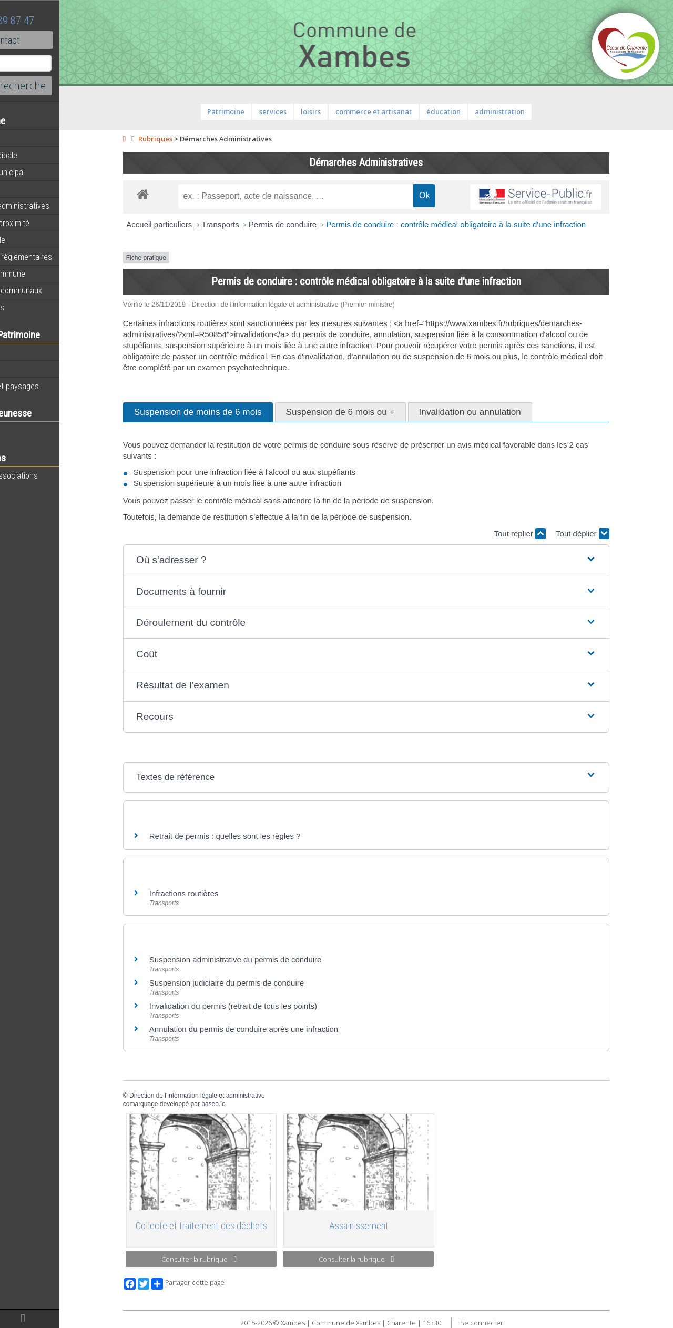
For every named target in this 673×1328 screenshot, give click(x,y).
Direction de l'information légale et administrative (225, 1095)
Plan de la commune (43, 273)
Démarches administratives (56, 205)
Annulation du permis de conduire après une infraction (272, 1029)
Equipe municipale (40, 155)
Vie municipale (34, 240)
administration (528, 111)
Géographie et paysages (50, 386)
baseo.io (241, 1104)
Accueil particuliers (188, 224)
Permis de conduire (312, 224)
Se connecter (509, 1322)
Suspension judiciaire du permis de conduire (255, 982)
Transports (249, 224)
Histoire (22, 369)
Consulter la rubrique (227, 1259)
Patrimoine (27, 352)
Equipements (31, 189)
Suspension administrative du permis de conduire (264, 959)
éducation (471, 111)
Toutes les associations (50, 475)
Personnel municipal (43, 172)
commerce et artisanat (402, 111)
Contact (57, 40)
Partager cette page (216, 1284)
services (301, 111)
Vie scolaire (29, 430)
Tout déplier (611, 533)
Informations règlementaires (57, 256)
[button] (395, 560)
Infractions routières (212, 893)
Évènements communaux (52, 290)
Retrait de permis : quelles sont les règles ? (253, 836)
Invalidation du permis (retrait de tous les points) (261, 1005)
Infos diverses (33, 307)
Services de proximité (46, 223)
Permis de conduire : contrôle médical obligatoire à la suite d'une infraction (484, 224)
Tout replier (548, 533)
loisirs (339, 111)
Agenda (22, 138)
